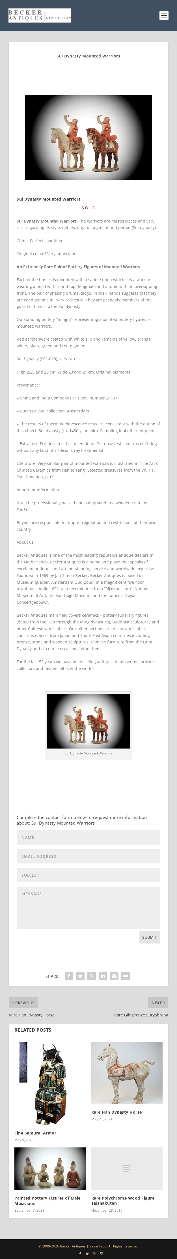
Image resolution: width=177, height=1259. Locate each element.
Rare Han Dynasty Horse (116, 1112)
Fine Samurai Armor (35, 1133)
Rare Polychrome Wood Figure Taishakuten (123, 1200)
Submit (149, 937)
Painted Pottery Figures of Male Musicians (47, 1200)
